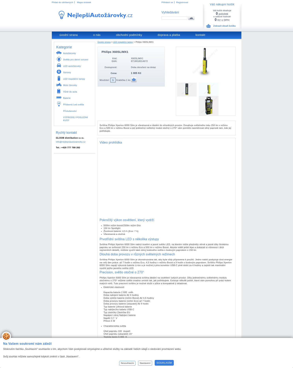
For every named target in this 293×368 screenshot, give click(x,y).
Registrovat (182, 2)
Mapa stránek (84, 2)
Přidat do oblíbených (62, 2)
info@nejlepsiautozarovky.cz (71, 142)
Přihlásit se (167, 2)
